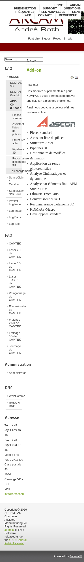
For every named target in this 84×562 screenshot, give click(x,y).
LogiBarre (15, 217)
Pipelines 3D (17, 151)
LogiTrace (15, 210)
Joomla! (9, 529)
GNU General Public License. (15, 541)
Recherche (68, 15)
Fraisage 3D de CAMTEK (15, 336)
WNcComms (15, 396)
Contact (45, 15)
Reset (56, 38)
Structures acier (17, 141)
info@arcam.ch (14, 494)
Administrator (15, 373)
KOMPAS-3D (16, 84)
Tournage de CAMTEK (15, 349)
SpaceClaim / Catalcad (15, 181)
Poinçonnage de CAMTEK (15, 296)
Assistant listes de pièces (17, 129)
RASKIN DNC (14, 404)
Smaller (68, 38)
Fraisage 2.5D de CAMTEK (15, 323)
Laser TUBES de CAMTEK (15, 281)
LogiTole (14, 223)
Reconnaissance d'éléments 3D (17, 162)
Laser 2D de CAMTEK (15, 253)
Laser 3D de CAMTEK (15, 267)
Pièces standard (17, 116)
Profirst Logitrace (15, 202)
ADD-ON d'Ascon (15, 104)
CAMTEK (15, 243)
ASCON (14, 76)
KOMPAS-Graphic (16, 93)
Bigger (46, 38)
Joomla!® (76, 556)
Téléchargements (16, 171)
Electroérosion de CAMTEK (15, 310)
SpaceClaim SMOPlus (15, 192)
